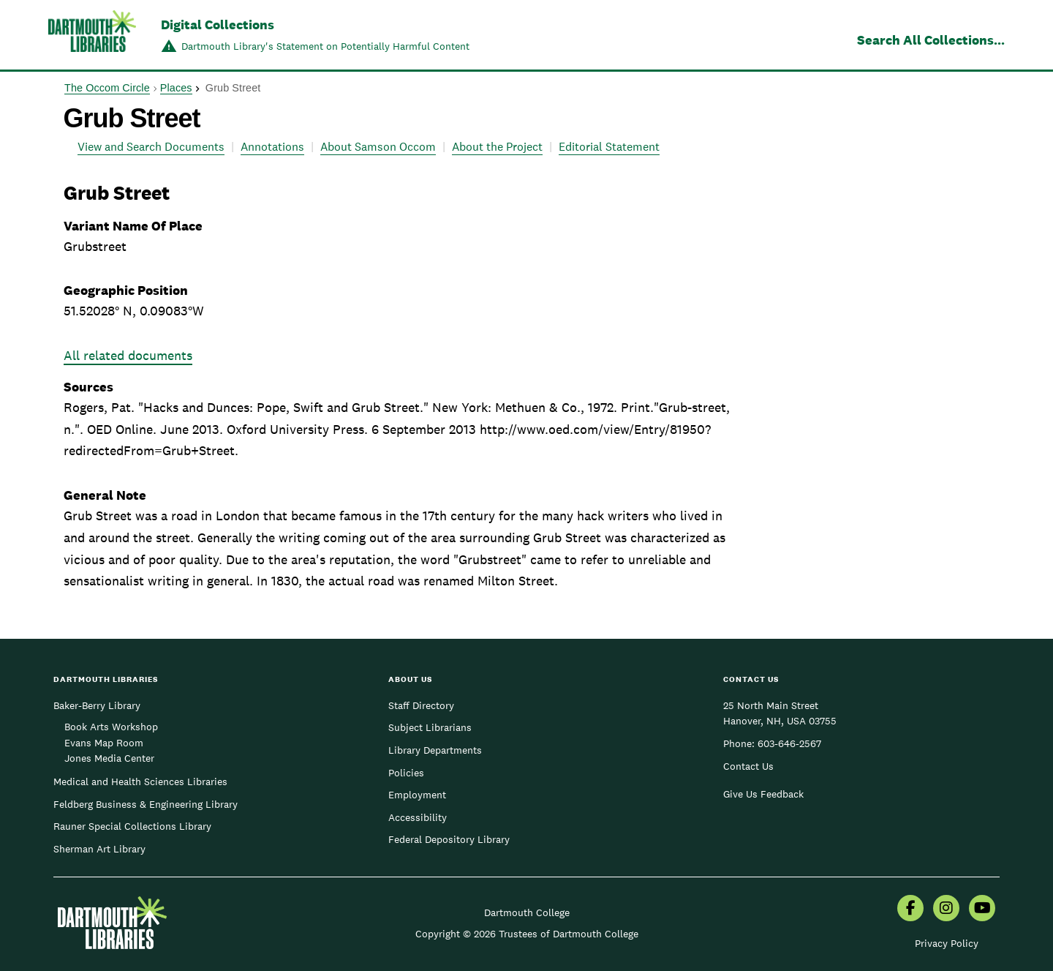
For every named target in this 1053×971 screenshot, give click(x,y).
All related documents (128, 355)
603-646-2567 (789, 743)
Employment (417, 794)
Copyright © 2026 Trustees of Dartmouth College (526, 933)
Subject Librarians (430, 727)
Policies (406, 772)
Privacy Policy (946, 943)
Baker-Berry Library (96, 705)
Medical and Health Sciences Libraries (140, 781)
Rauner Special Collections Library (132, 826)
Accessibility (417, 817)
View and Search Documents (151, 146)
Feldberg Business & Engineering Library (145, 804)
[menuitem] (910, 909)
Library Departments (435, 750)
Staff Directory (421, 705)
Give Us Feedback (763, 794)
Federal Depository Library (449, 839)
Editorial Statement (609, 146)
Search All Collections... (931, 39)
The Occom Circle (107, 88)
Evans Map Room (103, 742)
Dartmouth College (527, 912)
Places (176, 88)
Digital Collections (217, 24)
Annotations (272, 146)
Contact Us (748, 766)
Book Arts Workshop (111, 726)
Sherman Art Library (99, 848)
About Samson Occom (378, 146)
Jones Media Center (109, 758)
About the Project (497, 146)
